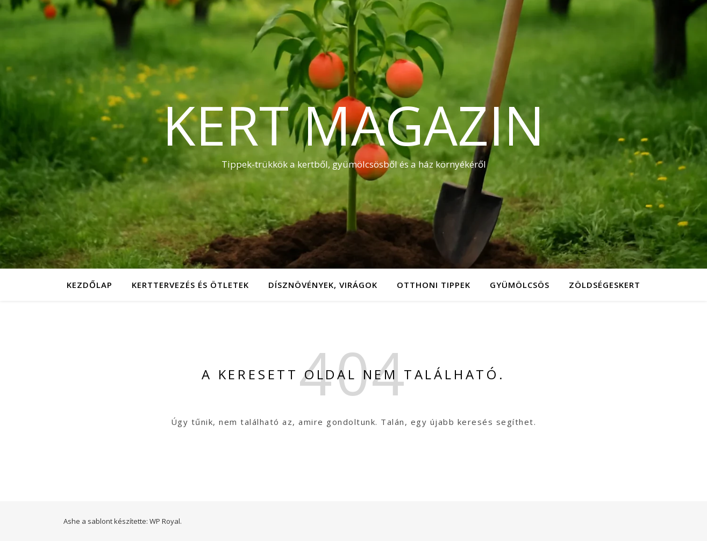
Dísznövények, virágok (322, 284)
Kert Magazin (353, 125)
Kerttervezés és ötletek (190, 284)
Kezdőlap (89, 284)
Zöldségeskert (604, 284)
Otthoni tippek (433, 284)
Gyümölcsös (519, 284)
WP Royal (164, 521)
